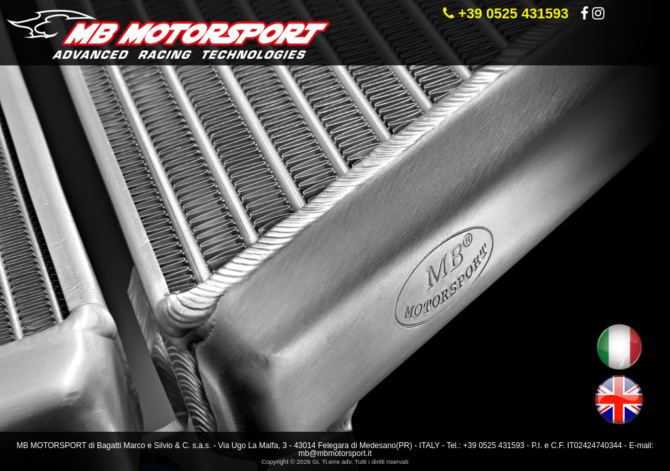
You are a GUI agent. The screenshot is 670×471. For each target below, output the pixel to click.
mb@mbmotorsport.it (335, 453)
